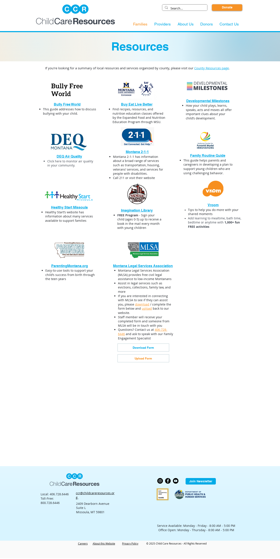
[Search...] (184, 8)
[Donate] (227, 7)
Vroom (213, 205)
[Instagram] (160, 481)
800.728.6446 (50, 503)
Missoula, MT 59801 (90, 512)
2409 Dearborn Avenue (92, 504)
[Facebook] (168, 481)
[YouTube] (175, 481)
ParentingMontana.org (69, 266)
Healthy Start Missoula (69, 207)
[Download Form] (143, 348)
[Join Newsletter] (201, 481)
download (142, 304)
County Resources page (211, 68)
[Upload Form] (143, 358)
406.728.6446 (59, 494)
